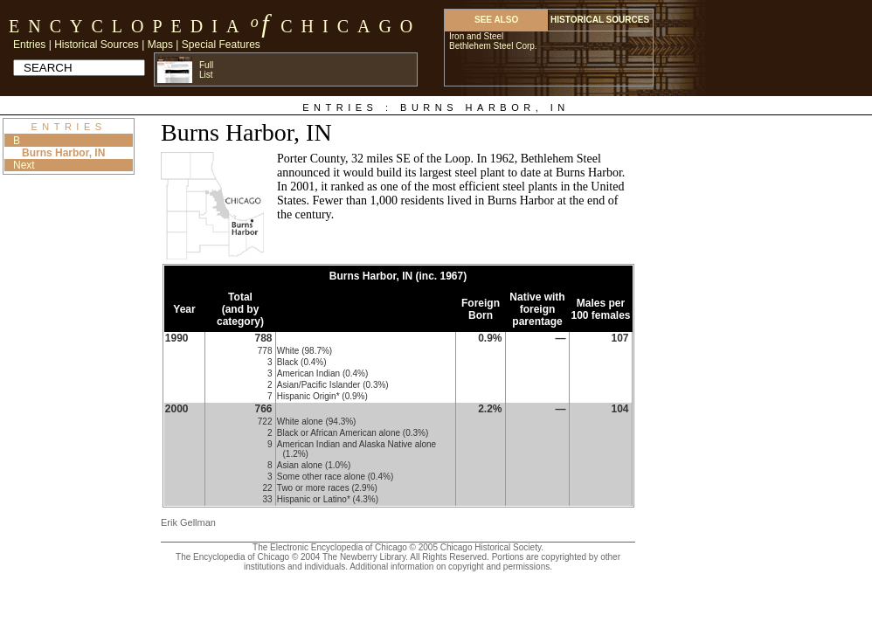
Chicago (350, 26)
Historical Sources (96, 44)
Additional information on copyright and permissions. (450, 566)
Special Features (221, 44)
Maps (160, 44)
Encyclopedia (128, 26)
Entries (29, 44)
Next (24, 165)
